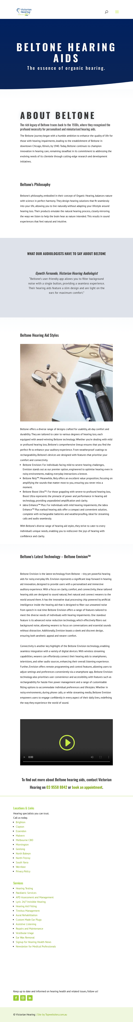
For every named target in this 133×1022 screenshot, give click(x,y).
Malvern (20, 835)
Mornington (22, 844)
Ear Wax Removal (25, 937)
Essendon (21, 831)
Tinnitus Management (28, 910)
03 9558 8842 (56, 787)
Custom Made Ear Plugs (29, 919)
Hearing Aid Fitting (26, 906)
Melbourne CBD (24, 840)
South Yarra (22, 862)
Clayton (20, 826)
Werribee (21, 867)
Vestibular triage (25, 933)
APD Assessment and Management (35, 897)
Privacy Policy (23, 871)
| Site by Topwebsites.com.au (51, 1014)
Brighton (20, 822)
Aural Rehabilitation (26, 915)
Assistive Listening (26, 924)
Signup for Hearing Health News (33, 942)
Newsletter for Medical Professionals (36, 946)
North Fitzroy (23, 858)
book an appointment (86, 787)
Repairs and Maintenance (29, 928)
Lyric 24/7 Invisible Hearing (31, 901)
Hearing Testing (24, 888)
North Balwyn (23, 853)
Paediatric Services (26, 892)
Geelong (20, 849)
